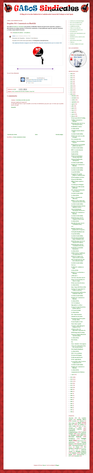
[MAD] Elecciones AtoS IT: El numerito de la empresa (78, 242)
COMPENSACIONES (74, 26)
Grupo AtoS (31, 91)
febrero (73, 116)
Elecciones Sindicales (75, 436)
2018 (71, 90)
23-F (72, 226)
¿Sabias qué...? (74, 275)
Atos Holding (80, 424)
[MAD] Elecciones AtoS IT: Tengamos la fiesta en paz (77, 218)
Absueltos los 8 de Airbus (76, 316)
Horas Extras (81, 440)
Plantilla (77, 448)
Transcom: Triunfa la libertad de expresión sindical (78, 335)
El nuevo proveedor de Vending (78, 118)
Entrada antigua (59, 134)
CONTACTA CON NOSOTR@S (77, 21)
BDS (80, 426)
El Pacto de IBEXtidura (76, 179)
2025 (71, 75)
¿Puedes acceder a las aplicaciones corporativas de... (78, 330)
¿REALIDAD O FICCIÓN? (76, 40)
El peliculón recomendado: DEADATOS (77, 248)
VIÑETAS (72, 42)
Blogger (57, 465)
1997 (71, 409)
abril (73, 112)
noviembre (74, 97)
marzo (73, 114)
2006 (71, 395)
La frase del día (74, 152)
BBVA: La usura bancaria (77, 150)
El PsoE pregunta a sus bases (77, 177)
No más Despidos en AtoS (77, 321)
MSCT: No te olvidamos (76, 353)
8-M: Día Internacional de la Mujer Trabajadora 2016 (77, 238)
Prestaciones (83, 448)
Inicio (36, 134)
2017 (71, 92)
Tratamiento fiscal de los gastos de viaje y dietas (78, 319)
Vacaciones (76, 456)
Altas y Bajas (72, 423)
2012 (71, 383)
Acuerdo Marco (81, 419)
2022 (71, 81)
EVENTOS (72, 38)
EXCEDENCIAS (73, 31)
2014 (71, 379)
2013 (71, 381)
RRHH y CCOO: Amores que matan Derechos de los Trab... (78, 201)
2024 (71, 77)
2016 (71, 94)
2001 (71, 405)
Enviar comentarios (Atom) (19, 137)
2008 (71, 391)
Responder (13, 107)
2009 (71, 389)
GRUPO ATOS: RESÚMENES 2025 (77, 33)
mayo (73, 110)
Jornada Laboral (81, 444)
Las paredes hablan (75, 172)
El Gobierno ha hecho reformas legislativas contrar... (78, 206)
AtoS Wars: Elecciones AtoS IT (78, 277)
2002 (71, 403)
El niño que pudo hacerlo (76, 357)
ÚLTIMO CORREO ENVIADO (76, 44)
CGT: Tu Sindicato (75, 303)
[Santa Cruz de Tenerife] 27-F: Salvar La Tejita (78, 280)
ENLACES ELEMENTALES (76, 22)
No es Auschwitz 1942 (76, 139)
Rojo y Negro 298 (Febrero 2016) (78, 287)
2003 (71, 401)
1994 (71, 411)
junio (73, 108)
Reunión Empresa (81, 451)
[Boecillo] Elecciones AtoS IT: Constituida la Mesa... (77, 224)
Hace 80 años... (74, 339)
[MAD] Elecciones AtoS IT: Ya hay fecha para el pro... (78, 124)
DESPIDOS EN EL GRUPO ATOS (77, 37)
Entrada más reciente (12, 134)
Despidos (27, 91)
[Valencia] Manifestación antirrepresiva (76, 160)
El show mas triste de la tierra (78, 283)
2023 (71, 79)
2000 (71, 407)
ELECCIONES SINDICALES (76, 29)
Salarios (74, 453)
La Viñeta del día (75, 128)
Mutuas (70, 447)
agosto (73, 104)
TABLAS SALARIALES (75, 28)
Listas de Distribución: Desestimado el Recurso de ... (78, 210)
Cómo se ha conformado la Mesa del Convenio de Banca (78, 346)
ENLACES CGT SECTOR (75, 24)
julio (73, 106)
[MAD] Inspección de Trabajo (78, 332)
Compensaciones (73, 432)
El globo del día (74, 154)
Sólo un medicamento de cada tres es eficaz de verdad (77, 260)
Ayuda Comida (72, 426)
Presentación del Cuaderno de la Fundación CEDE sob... (78, 293)
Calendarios (72, 430)
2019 (71, 88)
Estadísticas (72, 438)
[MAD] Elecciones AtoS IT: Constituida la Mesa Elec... (77, 245)
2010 (71, 387)
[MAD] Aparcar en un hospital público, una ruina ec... (78, 145)
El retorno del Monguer (76, 355)
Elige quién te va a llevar (76, 305)
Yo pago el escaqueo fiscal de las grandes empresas (78, 307)
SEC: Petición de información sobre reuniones (77, 190)
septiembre (74, 102)
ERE (81, 435)
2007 (71, 393)
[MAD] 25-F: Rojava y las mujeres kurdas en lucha (77, 257)
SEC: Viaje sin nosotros (76, 314)
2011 (71, 385)
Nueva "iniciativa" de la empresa (78, 343)
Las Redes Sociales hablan (77, 134)
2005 (71, 397)
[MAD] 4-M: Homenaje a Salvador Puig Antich (77, 156)
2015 (71, 377)
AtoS (13, 91)
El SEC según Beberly (76, 359)
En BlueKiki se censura (76, 126)
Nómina (77, 447)
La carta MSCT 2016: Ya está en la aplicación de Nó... (78, 362)
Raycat (44, 465)
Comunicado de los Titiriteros (77, 372)
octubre (73, 99)
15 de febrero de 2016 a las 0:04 (23, 100)
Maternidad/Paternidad (77, 445)
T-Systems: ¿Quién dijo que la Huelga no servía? (78, 326)
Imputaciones (72, 442)
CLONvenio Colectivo (75, 429)
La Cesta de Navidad (76, 310)
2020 (71, 86)
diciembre (74, 95)
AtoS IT (71, 424)
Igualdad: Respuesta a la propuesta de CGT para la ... (78, 229)
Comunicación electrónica (20, 91)
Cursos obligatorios (81, 433)
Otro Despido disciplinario (77, 349)
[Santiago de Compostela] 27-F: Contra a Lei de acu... (78, 289)
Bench (80, 427)
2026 (71, 73)
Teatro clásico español (76, 323)
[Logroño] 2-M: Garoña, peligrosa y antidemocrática (78, 174)
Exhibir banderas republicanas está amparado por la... (78, 253)
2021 (71, 83)
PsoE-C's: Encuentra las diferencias (76, 198)
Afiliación (81, 421)
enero (73, 374)
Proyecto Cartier (74, 449)
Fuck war (73, 265)
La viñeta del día (75, 195)
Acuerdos (74, 421)
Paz (72, 341)
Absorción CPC (73, 418)
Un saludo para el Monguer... (77, 184)
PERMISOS (72, 35)
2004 (71, 399)
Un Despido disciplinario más (77, 231)
